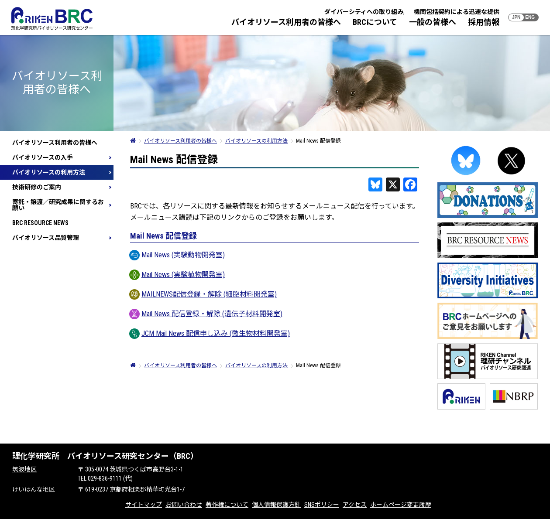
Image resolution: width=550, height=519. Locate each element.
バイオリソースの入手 (42, 157)
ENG (530, 17)
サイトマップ (143, 504)
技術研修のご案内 (36, 187)
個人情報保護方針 (276, 504)
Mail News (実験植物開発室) (177, 274)
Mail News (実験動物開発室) (177, 255)
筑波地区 (24, 469)
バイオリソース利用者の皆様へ (286, 22)
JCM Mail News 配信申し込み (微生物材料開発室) (210, 333)
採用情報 (483, 22)
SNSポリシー (321, 504)
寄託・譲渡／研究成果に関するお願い (58, 205)
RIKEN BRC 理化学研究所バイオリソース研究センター (52, 18)
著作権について (227, 504)
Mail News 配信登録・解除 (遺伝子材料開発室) (206, 314)
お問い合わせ (183, 504)
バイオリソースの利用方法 (48, 172)
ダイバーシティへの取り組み (363, 11)
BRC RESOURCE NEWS (40, 222)
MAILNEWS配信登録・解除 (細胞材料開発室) (203, 294)
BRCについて (375, 22)
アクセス (355, 504)
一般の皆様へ (432, 22)
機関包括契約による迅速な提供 (456, 11)
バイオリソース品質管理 (45, 237)
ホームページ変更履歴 (400, 504)
